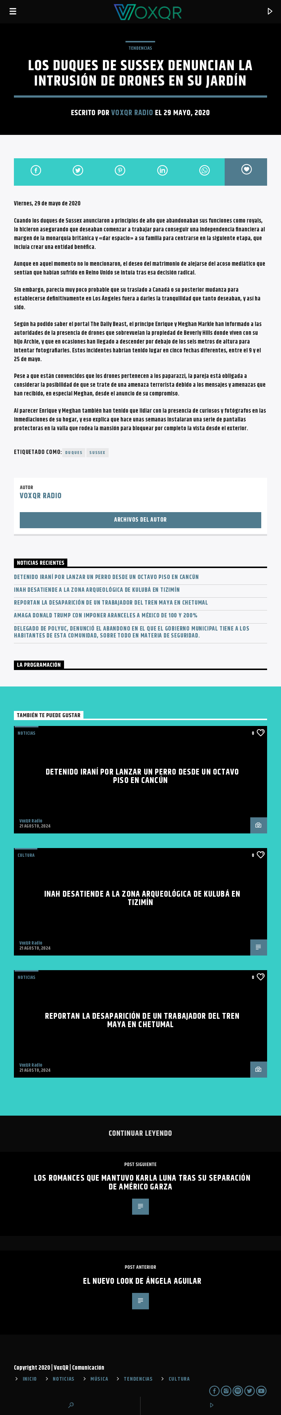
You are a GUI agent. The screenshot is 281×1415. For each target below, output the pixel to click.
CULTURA (179, 1379)
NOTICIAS (26, 733)
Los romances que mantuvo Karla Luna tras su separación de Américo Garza (142, 1182)
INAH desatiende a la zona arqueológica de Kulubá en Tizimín (97, 590)
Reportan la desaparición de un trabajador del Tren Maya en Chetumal (111, 602)
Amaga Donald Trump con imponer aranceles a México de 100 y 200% (105, 615)
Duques (73, 452)
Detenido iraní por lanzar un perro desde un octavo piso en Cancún (106, 577)
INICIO (30, 1379)
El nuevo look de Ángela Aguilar (142, 1281)
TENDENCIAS (140, 48)
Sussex (97, 452)
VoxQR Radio (132, 113)
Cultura (26, 855)
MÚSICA (99, 1379)
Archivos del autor (140, 520)
